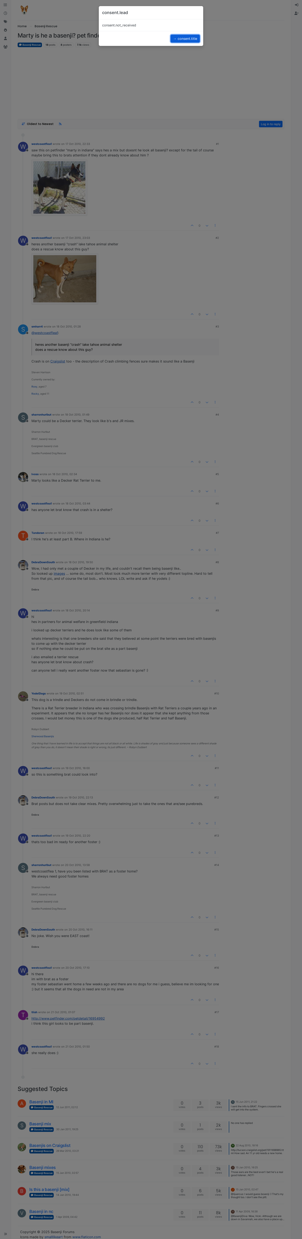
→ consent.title (185, 38)
